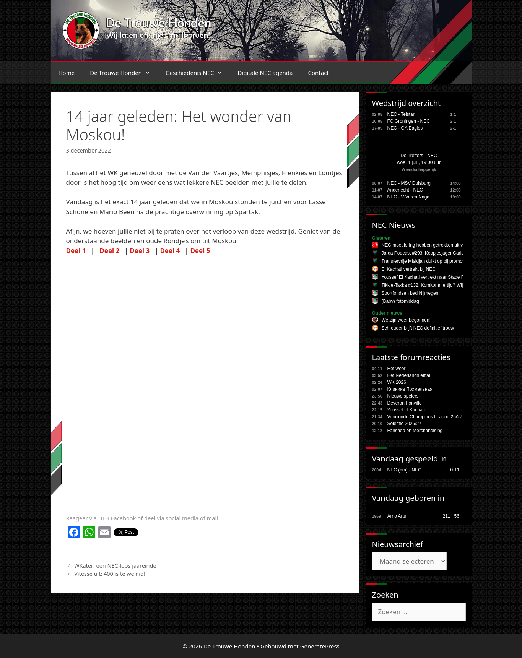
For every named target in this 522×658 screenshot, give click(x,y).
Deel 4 (170, 250)
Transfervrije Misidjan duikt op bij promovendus (429, 261)
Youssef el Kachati (406, 410)
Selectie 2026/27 (404, 423)
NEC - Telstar (401, 114)
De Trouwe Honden (124, 72)
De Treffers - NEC (418, 155)
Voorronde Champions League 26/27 (424, 416)
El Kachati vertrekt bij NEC (409, 269)
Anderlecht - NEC (405, 190)
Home (67, 72)
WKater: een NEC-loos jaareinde (115, 565)
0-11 (455, 470)
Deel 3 (140, 250)
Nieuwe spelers (403, 396)
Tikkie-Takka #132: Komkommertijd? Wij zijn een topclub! (440, 285)
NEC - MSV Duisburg (409, 183)
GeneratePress (320, 646)
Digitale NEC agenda (265, 72)
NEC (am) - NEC (404, 470)
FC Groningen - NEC (408, 121)
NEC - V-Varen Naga (408, 197)
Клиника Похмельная (410, 389)
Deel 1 (76, 250)
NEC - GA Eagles (405, 128)
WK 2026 (396, 382)
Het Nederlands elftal (408, 375)
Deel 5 (200, 250)
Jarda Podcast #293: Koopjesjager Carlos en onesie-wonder (443, 253)
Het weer (396, 368)
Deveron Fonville (404, 403)
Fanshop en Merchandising (415, 430)
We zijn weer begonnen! (406, 320)
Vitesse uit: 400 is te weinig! (109, 573)
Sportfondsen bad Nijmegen (410, 293)
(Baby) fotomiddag (400, 301)
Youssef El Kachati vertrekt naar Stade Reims (428, 277)
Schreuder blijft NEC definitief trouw (418, 328)
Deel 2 (109, 250)
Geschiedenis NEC (198, 72)
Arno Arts (396, 516)
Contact (318, 72)
